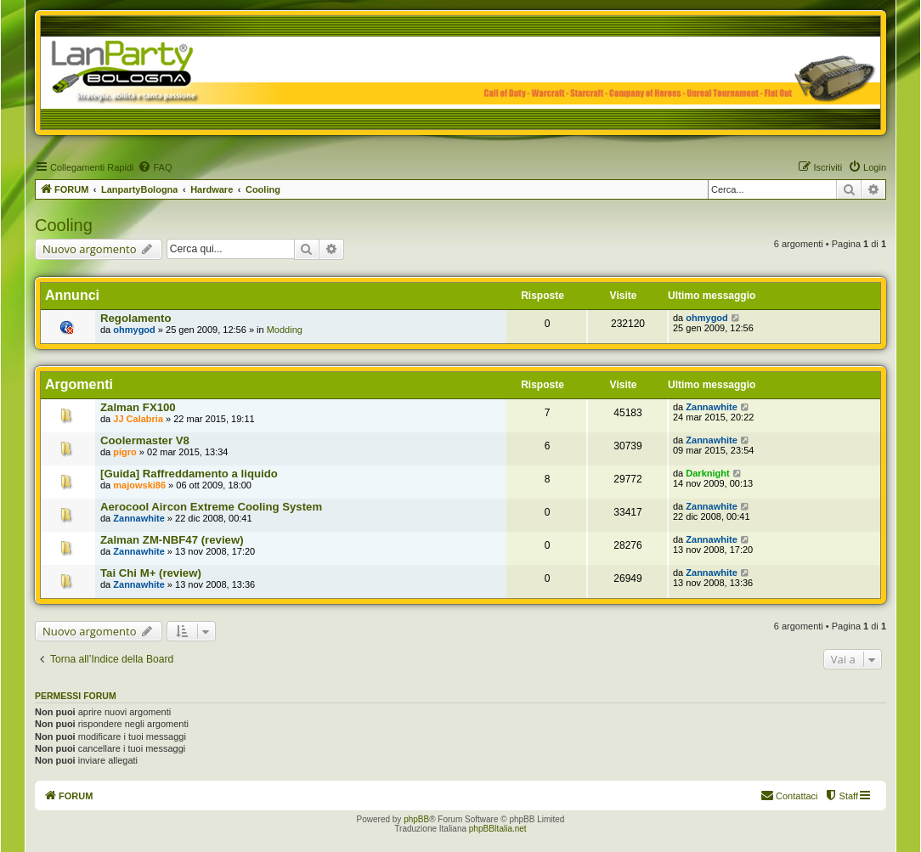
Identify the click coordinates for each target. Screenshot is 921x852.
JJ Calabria (138, 419)
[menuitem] (155, 167)
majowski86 (139, 485)
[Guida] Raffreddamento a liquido (189, 473)
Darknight (707, 473)
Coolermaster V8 (144, 440)
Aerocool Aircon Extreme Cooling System (211, 506)
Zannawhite (711, 407)
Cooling (64, 225)
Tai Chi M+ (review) (150, 573)
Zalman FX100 (138, 407)
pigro (125, 452)
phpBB (416, 819)
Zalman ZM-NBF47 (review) (172, 539)
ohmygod (134, 329)
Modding (284, 329)
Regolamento (136, 318)
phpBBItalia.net (498, 828)
